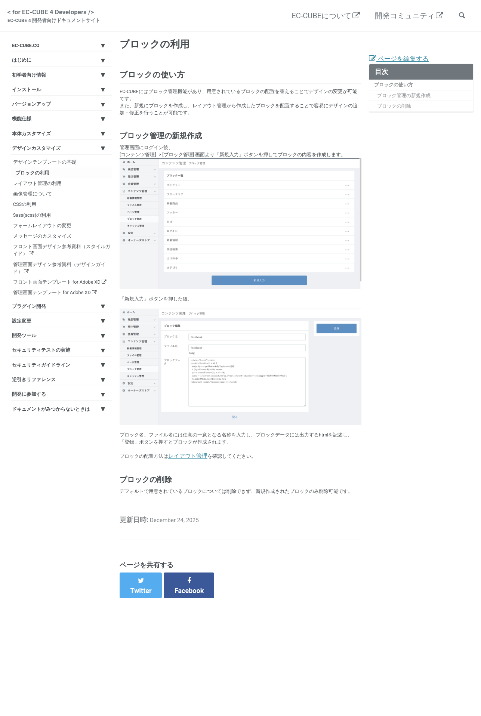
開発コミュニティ (401, 17)
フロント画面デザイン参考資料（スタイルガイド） (58, 341)
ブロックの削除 (398, 118)
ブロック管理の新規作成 (409, 105)
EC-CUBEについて (317, 17)
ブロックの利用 (38, 226)
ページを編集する (403, 65)
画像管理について (41, 257)
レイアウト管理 (195, 492)
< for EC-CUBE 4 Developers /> (61, 18)
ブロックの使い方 (397, 93)
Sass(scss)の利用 (41, 289)
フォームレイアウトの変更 (52, 305)
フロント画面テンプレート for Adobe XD (57, 390)
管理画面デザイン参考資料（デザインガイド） (61, 366)
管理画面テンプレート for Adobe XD (60, 414)
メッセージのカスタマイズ (52, 321)
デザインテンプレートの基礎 (55, 210)
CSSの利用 (32, 274)
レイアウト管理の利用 (47, 242)
